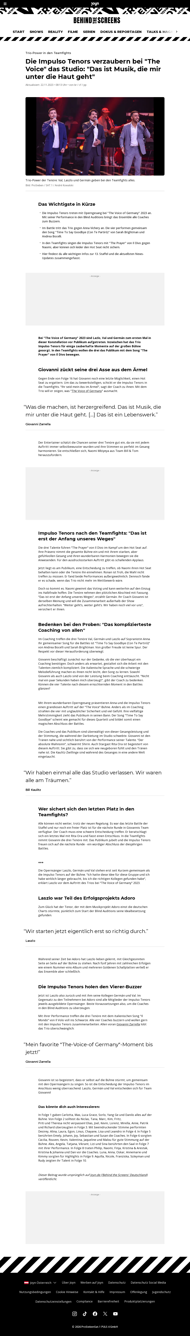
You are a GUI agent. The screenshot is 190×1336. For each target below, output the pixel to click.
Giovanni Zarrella (128, 1024)
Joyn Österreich (40, 1283)
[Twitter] (105, 1313)
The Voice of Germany (87, 391)
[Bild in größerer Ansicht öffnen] (95, 136)
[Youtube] (115, 1313)
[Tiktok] (84, 1313)
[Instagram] (74, 1313)
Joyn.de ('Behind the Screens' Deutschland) (118, 1175)
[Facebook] (95, 1313)
